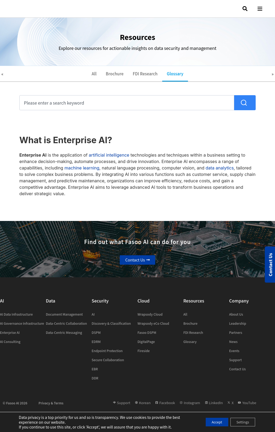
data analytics (219, 171)
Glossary (179, 75)
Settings (240, 422)
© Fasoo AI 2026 (15, 406)
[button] (264, 8)
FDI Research (146, 75)
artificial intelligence (109, 158)
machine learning (81, 171)
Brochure (112, 75)
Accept (209, 422)
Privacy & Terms (51, 406)
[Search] (245, 105)
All (89, 75)
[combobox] (126, 105)
